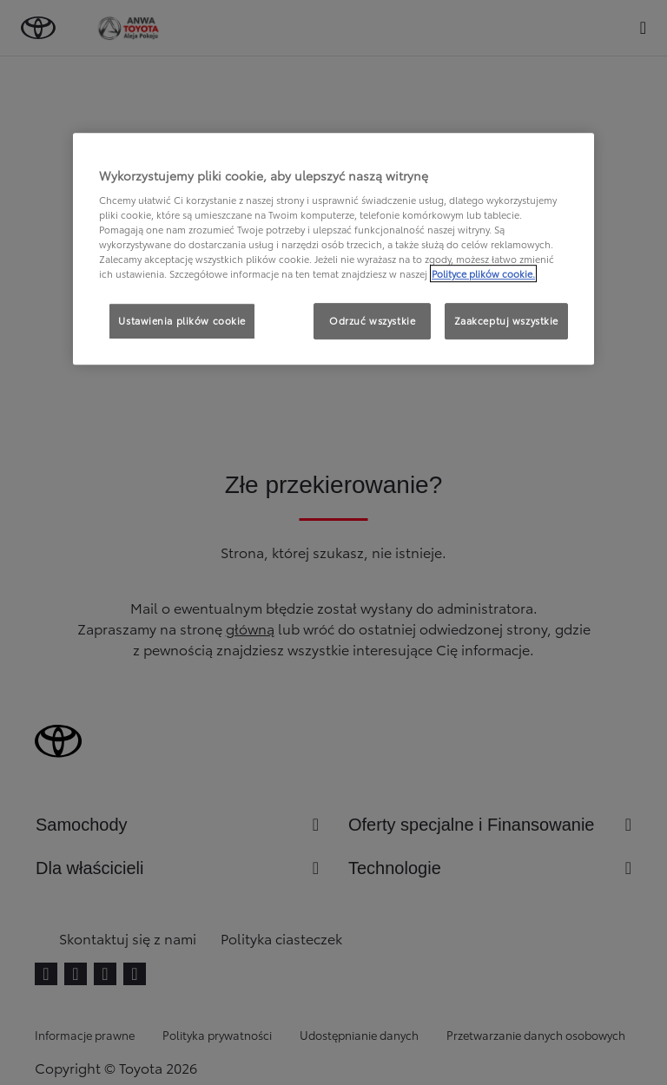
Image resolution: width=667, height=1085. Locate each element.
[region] (333, 249)
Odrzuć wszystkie (372, 321)
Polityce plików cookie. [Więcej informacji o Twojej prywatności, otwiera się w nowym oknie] (483, 274)
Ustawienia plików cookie (182, 321)
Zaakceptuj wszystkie (506, 321)
